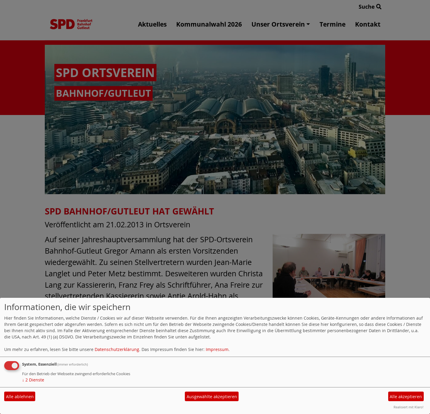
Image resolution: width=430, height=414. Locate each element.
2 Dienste (33, 380)
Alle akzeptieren (406, 396)
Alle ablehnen (20, 396)
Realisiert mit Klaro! (408, 407)
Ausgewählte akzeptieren (212, 396)
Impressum (217, 349)
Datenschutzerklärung (117, 349)
